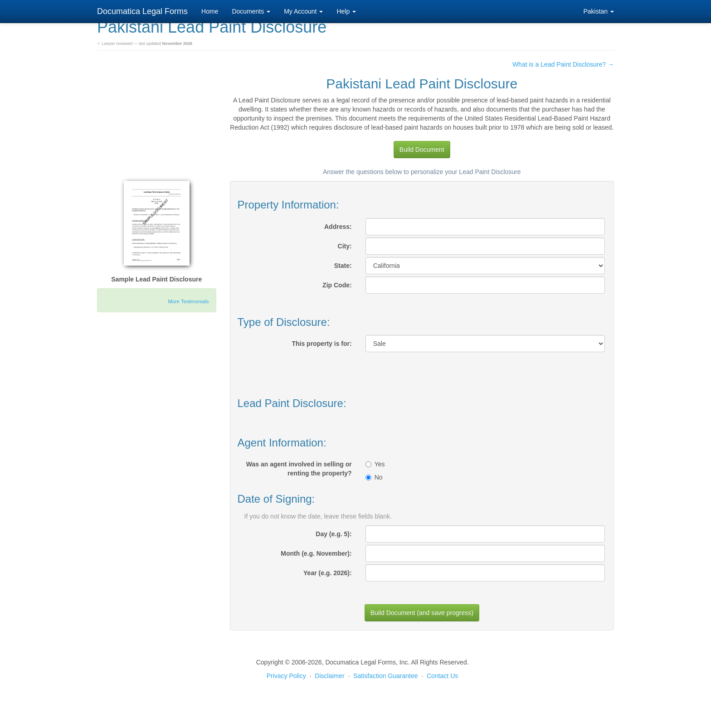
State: (343, 265)
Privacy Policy (286, 675)
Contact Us (442, 675)
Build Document (421, 149)
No (374, 477)
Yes (375, 464)
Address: (338, 226)
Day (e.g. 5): (333, 534)
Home (209, 11)
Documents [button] (251, 11)
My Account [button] (303, 11)
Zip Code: (337, 285)
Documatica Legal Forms (142, 11)
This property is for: (321, 343)
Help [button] (346, 11)
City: (345, 246)
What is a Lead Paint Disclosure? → (563, 64)
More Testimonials (188, 301)
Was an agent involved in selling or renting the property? (299, 469)
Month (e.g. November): (316, 553)
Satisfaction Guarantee (385, 675)
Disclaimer (329, 675)
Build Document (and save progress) (421, 612)
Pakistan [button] (598, 11)
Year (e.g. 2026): (327, 573)
